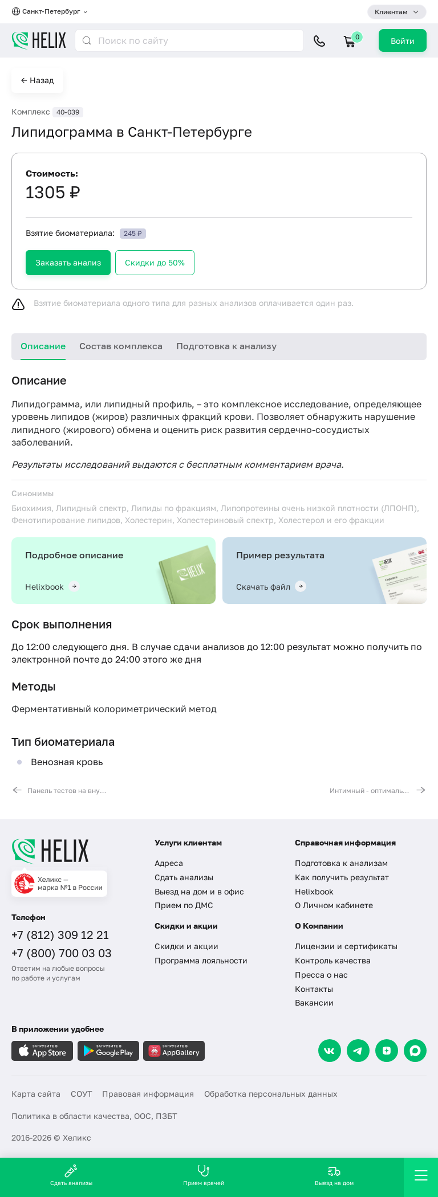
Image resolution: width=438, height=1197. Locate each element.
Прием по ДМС (184, 905)
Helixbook (314, 891)
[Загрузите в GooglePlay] (108, 1051)
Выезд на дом (334, 1175)
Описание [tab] (43, 346)
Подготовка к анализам (341, 863)
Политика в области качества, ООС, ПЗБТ (94, 1116)
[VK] (329, 1050)
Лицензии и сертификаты (346, 946)
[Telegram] (358, 1050)
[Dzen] (386, 1050)
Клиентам (391, 11)
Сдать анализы (184, 877)
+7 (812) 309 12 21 (60, 934)
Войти (403, 41)
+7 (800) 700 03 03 (61, 952)
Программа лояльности (201, 960)
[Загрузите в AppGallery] (174, 1051)
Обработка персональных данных (271, 1093)
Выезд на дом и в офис (199, 891)
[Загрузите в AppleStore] (42, 1051)
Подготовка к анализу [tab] (226, 346)
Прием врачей (203, 1175)
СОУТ (81, 1093)
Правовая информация (148, 1093)
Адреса (169, 863)
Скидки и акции (186, 946)
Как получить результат (342, 877)
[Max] (415, 1050)
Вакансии (314, 1002)
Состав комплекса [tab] (121, 346)
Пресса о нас (321, 974)
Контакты (314, 989)
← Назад (37, 80)
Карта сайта (35, 1093)
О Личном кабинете (334, 905)
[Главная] (75, 851)
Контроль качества (333, 960)
